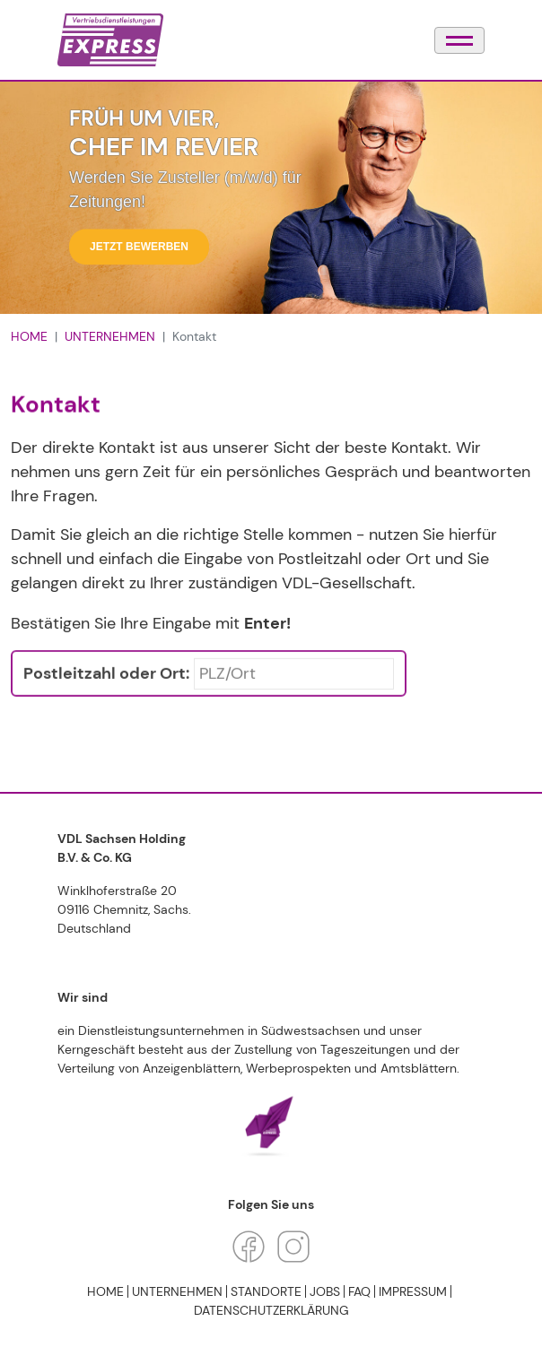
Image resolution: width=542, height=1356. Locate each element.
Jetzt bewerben (139, 247)
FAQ (359, 1291)
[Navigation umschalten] (459, 40)
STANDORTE (266, 1291)
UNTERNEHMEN (110, 336)
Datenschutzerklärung (271, 1310)
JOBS (325, 1291)
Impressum (413, 1291)
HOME (29, 336)
